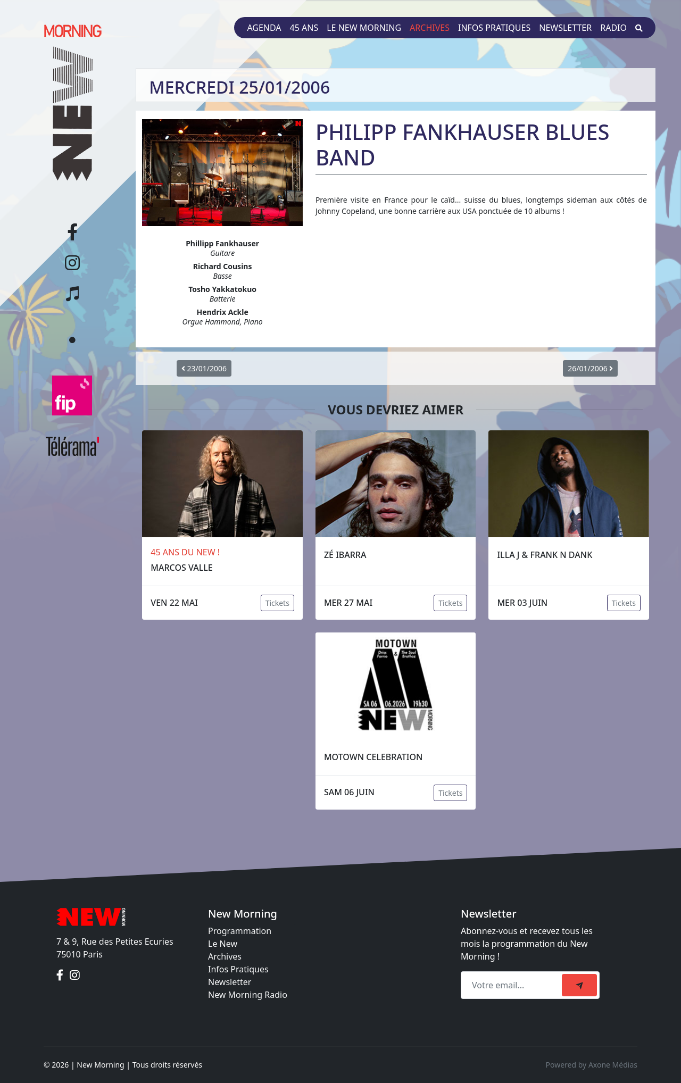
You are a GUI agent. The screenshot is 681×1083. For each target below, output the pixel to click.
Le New (222, 943)
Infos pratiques (494, 28)
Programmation (239, 931)
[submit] (579, 985)
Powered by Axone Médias (591, 1065)
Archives (430, 28)
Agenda (264, 28)
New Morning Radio (247, 995)
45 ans (304, 28)
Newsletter (565, 28)
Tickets (277, 603)
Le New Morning (364, 28)
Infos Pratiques (238, 969)
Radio (613, 28)
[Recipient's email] (512, 985)
